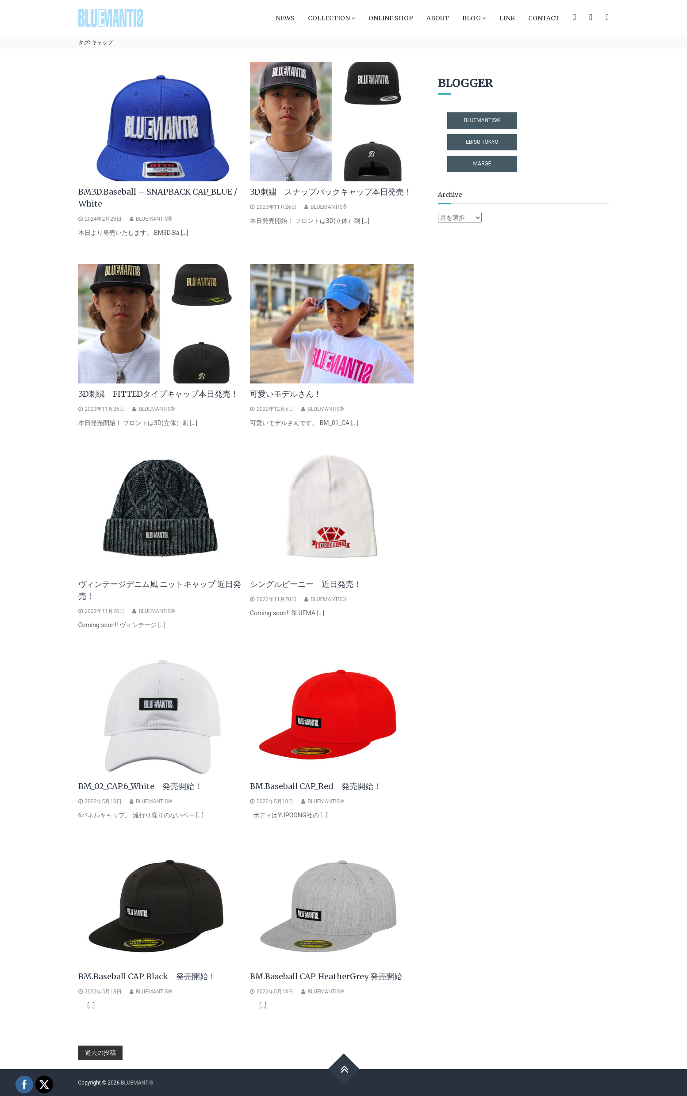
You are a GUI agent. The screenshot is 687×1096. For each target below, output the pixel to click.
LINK (507, 18)
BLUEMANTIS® (154, 219)
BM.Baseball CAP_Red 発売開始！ (315, 786)
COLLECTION (329, 18)
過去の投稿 (100, 1052)
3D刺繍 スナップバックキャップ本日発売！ (331, 192)
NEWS (285, 18)
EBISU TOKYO (482, 142)
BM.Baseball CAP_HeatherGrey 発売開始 (326, 976)
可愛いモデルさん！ (286, 394)
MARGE (482, 164)
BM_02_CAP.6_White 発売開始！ (140, 786)
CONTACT (544, 18)
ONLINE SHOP (390, 18)
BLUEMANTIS (137, 1083)
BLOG (471, 18)
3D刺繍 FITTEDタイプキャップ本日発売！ (158, 394)
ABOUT (437, 18)
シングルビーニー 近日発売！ (305, 584)
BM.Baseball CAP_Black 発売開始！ (147, 976)
